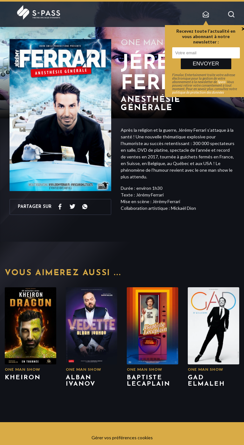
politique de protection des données (198, 92)
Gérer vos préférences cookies (122, 437)
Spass (222, 82)
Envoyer (206, 64)
